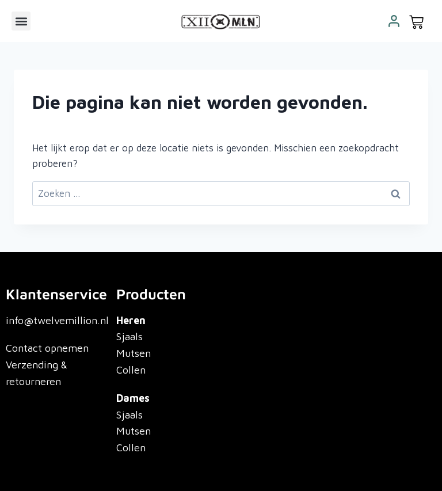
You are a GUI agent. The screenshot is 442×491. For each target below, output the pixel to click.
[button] (21, 21)
